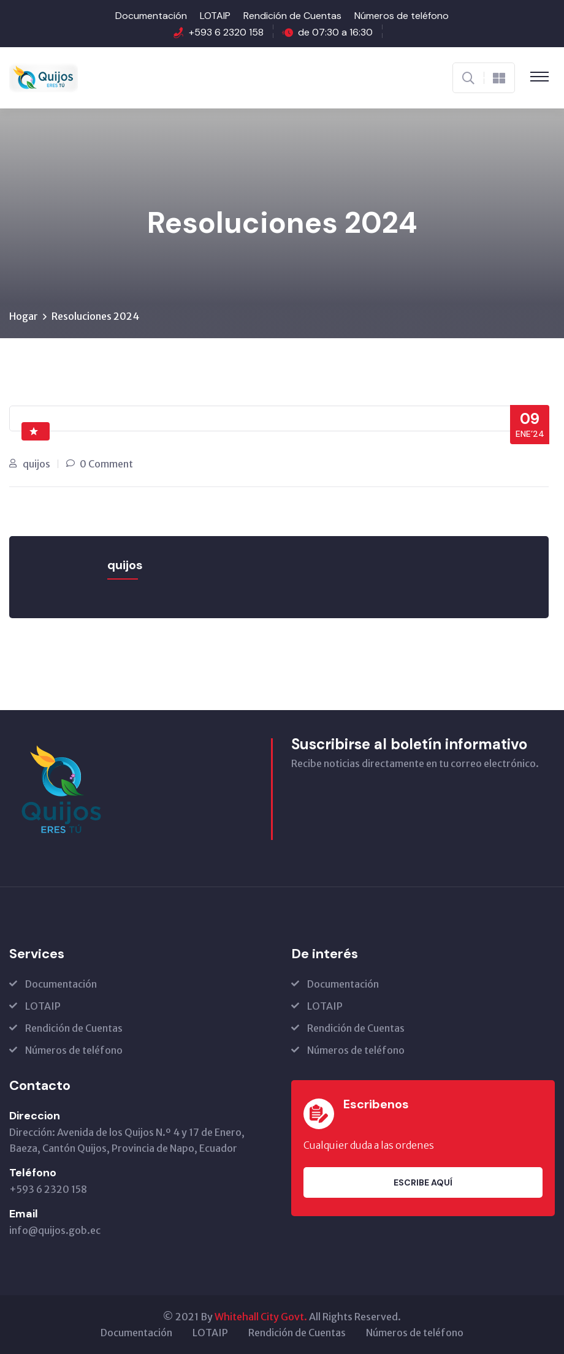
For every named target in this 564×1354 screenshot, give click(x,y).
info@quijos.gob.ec (55, 1230)
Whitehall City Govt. (261, 1317)
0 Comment (106, 464)
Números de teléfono (401, 15)
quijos (36, 464)
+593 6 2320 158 (226, 32)
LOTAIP (215, 15)
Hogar (23, 316)
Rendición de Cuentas (292, 15)
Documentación (151, 15)
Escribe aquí (423, 1182)
